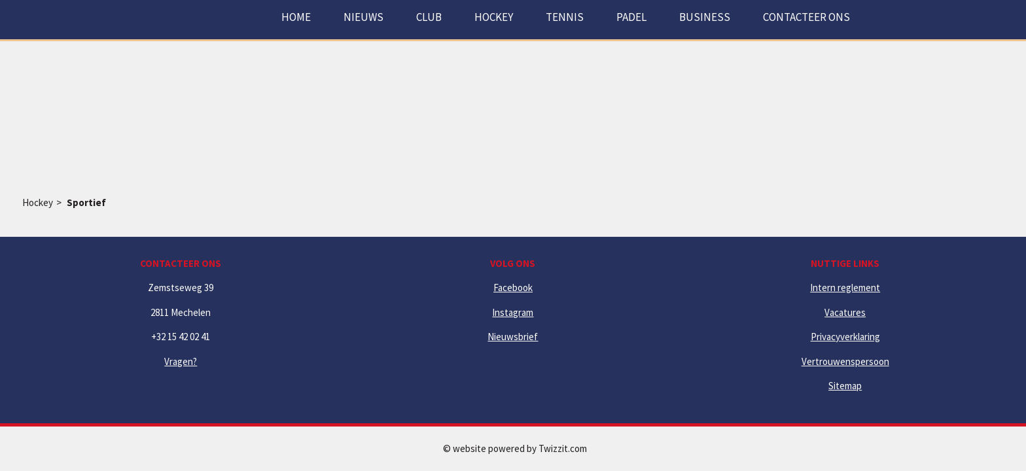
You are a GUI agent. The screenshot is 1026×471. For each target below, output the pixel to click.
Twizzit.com (563, 448)
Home (296, 17)
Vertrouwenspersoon (845, 361)
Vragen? (180, 361)
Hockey (37, 202)
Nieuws (363, 17)
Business (704, 17)
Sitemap (845, 385)
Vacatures (845, 312)
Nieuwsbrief (512, 336)
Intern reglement (845, 287)
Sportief (86, 202)
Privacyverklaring (845, 336)
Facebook (513, 287)
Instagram (512, 312)
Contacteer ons (806, 17)
